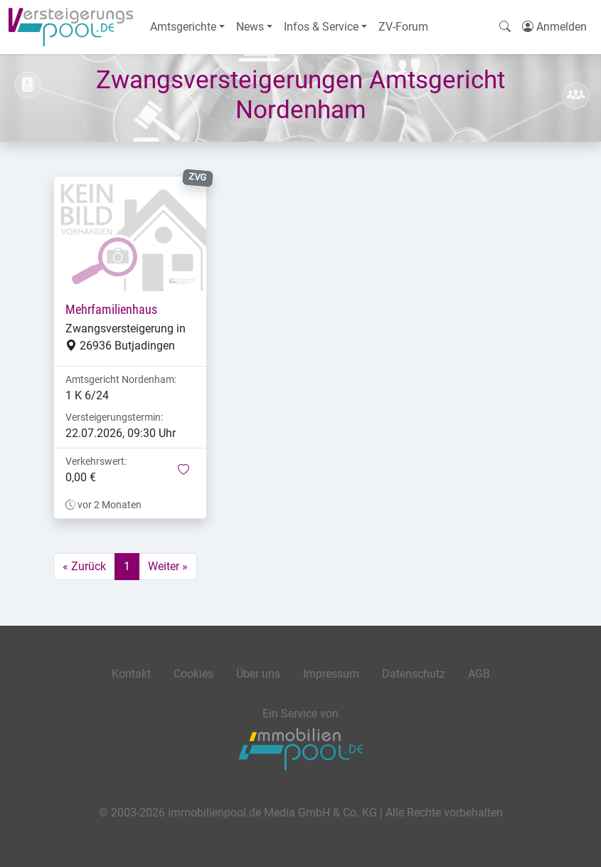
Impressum (331, 674)
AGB (479, 674)
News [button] (250, 26)
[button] (183, 470)
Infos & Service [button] (321, 26)
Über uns (258, 674)
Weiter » (168, 566)
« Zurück (84, 566)
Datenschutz (413, 674)
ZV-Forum (403, 26)
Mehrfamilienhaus (111, 310)
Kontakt (131, 674)
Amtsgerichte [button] (183, 26)
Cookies (193, 674)
